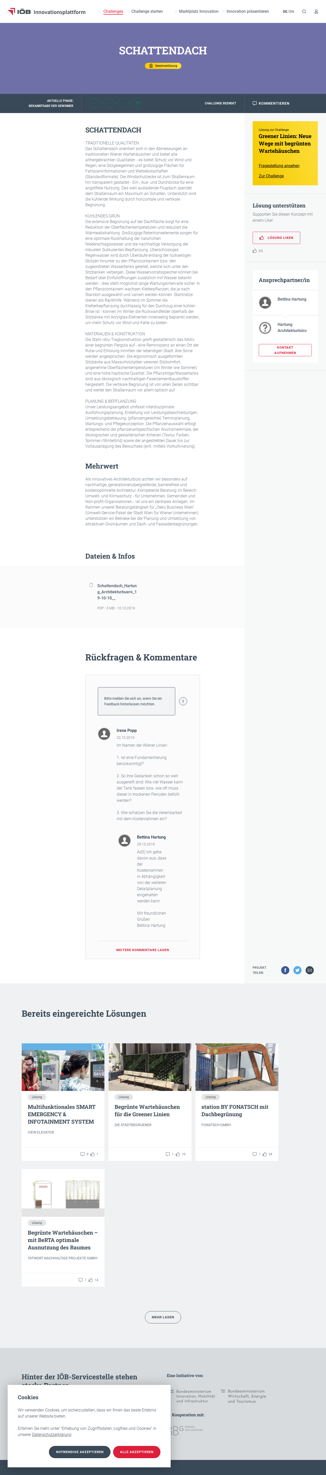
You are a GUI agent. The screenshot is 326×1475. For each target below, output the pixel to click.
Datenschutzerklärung (51, 1434)
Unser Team (77, 1377)
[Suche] (304, 11)
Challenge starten (147, 11)
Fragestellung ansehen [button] (279, 169)
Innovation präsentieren (248, 11)
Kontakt (28, 1377)
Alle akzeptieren (134, 1452)
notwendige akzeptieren (70, 1452)
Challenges (113, 11)
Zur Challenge (271, 179)
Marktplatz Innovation (199, 11)
